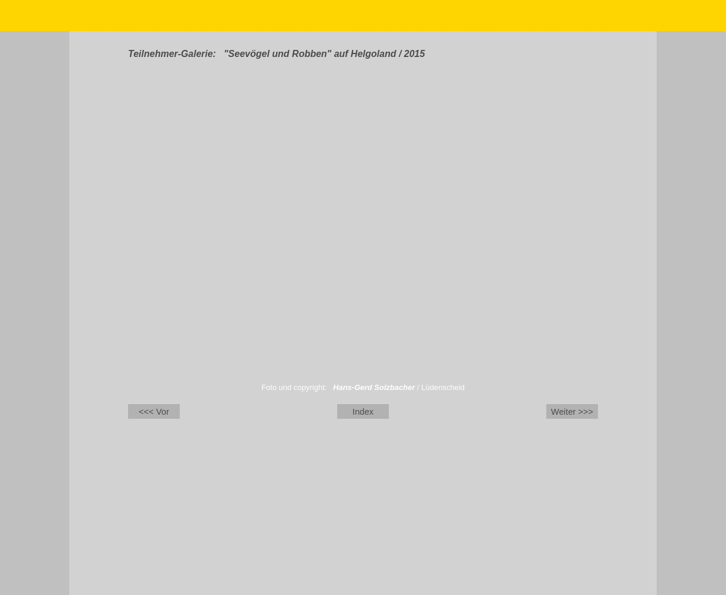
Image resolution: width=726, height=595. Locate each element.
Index (363, 411)
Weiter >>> (572, 411)
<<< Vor (154, 411)
